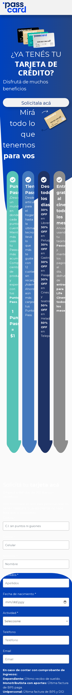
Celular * (9, 537)
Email (7, 651)
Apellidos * (10, 575)
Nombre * (10, 556)
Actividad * (10, 613)
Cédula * (9, 518)
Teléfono (9, 632)
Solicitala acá (36, 103)
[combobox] (36, 621)
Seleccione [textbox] (13, 621)
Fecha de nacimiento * (19, 594)
